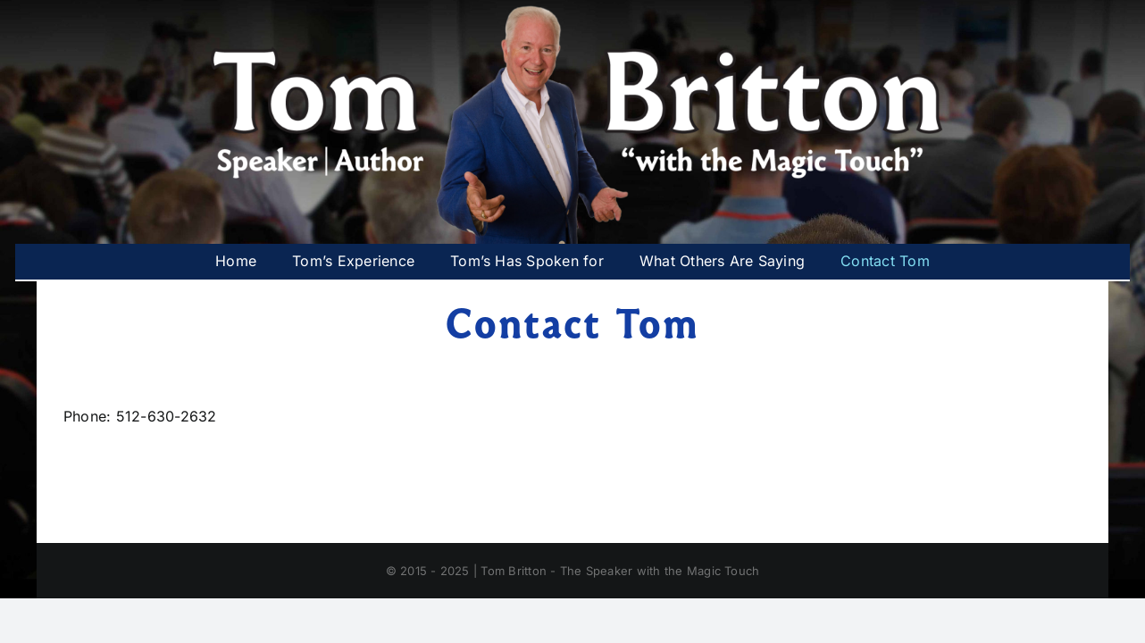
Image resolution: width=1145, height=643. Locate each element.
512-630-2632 (166, 416)
